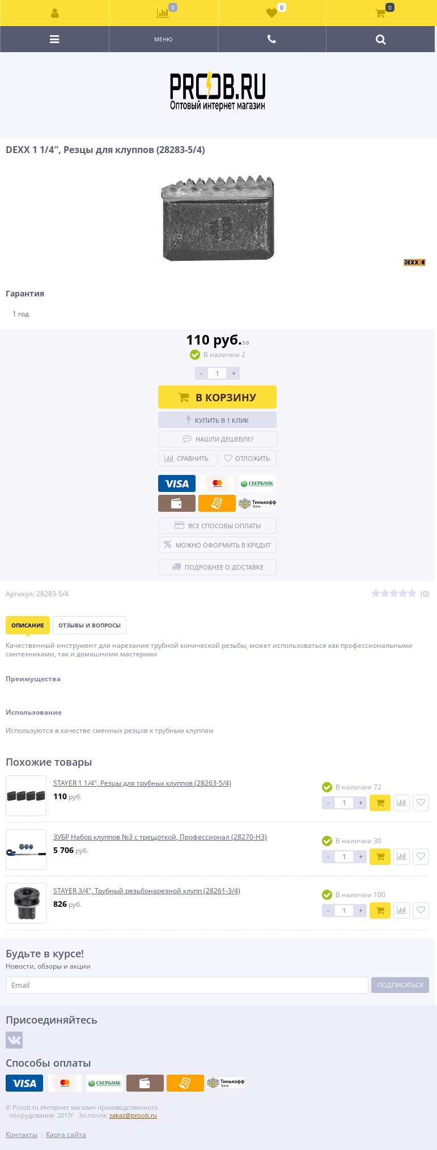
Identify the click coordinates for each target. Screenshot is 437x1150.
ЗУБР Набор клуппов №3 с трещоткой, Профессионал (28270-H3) (160, 837)
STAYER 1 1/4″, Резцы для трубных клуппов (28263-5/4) (142, 783)
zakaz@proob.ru (133, 1115)
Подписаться (400, 985)
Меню (163, 39)
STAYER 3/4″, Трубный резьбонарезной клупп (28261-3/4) (146, 891)
